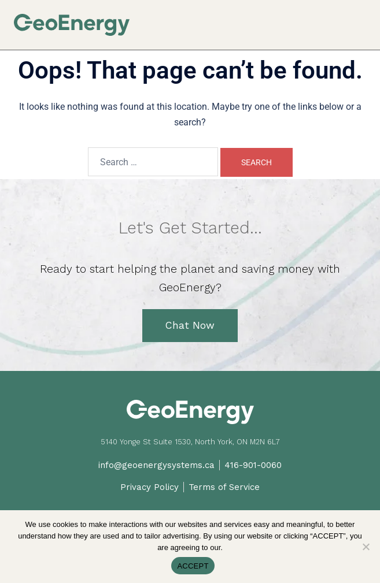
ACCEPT (192, 566)
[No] (365, 546)
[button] (361, 18)
